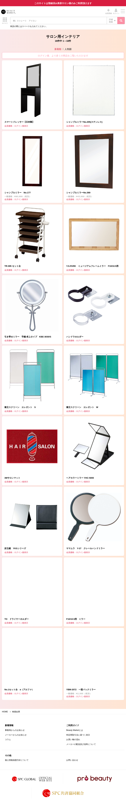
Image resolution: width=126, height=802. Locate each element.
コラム (8, 739)
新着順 (57, 49)
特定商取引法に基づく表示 (78, 735)
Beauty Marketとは (74, 730)
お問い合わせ (72, 760)
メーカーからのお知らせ (16, 735)
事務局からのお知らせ (15, 730)
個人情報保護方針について (17, 760)
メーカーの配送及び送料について (81, 744)
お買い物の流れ (73, 739)
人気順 (68, 49)
